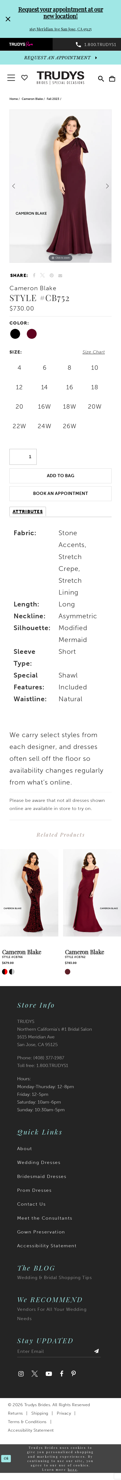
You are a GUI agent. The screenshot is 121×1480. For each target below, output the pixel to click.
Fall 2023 (53, 100)
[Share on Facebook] (34, 277)
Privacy (64, 1417)
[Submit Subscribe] (96, 1357)
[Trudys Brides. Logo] (60, 79)
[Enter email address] (59, 1357)
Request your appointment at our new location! (60, 12)
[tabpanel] (60, 188)
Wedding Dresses (39, 1167)
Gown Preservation (41, 1236)
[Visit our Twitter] (35, 1378)
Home (13, 100)
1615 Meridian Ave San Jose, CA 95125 (60, 29)
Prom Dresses (34, 1195)
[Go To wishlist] (24, 78)
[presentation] (29, 897)
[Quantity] (23, 459)
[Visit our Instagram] (21, 1378)
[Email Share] (60, 277)
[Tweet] (42, 277)
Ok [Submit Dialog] (6, 1463)
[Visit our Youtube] (49, 1378)
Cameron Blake (32, 100)
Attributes (28, 516)
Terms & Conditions (27, 1426)
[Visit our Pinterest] (73, 1378)
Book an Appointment (60, 498)
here (72, 1474)
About (24, 1153)
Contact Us (31, 1209)
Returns (15, 1417)
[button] (111, 79)
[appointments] (60, 60)
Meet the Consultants (45, 1223)
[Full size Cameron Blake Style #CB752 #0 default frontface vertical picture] (60, 188)
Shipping (39, 1417)
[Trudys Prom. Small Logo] (30, 45)
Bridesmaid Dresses (42, 1181)
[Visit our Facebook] (61, 1378)
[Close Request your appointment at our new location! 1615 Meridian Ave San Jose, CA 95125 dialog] (7, 19)
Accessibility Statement (47, 1250)
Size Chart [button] (92, 354)
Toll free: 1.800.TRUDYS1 (42, 1070)
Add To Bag (60, 479)
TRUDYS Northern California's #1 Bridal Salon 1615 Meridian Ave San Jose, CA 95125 (54, 1037)
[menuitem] (30, 45)
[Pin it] (51, 277)
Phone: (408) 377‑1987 (40, 1062)
